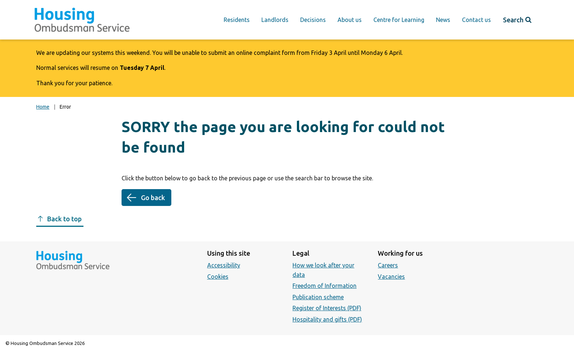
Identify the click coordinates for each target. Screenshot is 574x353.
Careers (388, 265)
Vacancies (391, 276)
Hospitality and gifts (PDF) (327, 319)
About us (350, 19)
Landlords (274, 19)
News (443, 19)
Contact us (476, 19)
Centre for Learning (398, 19)
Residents (237, 19)
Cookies (217, 276)
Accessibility (223, 265)
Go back (153, 197)
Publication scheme (318, 297)
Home (42, 107)
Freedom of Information (324, 285)
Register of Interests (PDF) (326, 308)
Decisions (313, 19)
